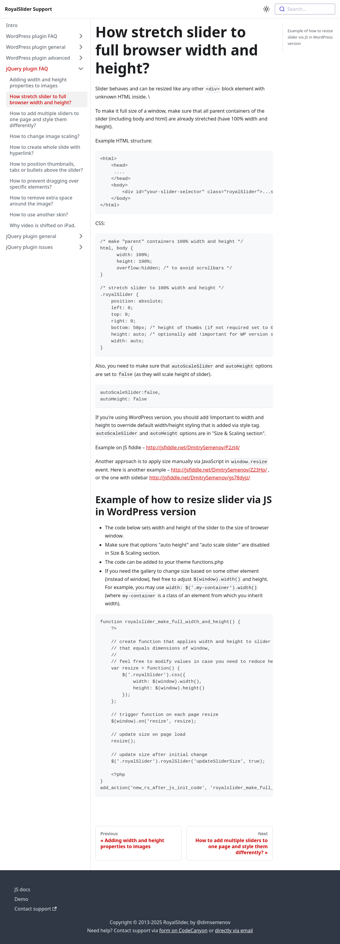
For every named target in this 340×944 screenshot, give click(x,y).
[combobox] (305, 9)
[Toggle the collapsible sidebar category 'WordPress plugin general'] (80, 47)
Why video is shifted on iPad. (42, 225)
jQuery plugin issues (29, 247)
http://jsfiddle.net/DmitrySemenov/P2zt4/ (193, 447)
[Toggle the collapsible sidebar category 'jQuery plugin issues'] (80, 247)
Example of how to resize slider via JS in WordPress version (310, 37)
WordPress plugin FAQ (31, 36)
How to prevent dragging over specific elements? (44, 183)
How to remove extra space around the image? (41, 200)
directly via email (234, 930)
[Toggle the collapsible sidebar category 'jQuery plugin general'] (80, 236)
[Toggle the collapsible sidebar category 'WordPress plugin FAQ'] (80, 36)
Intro (11, 25)
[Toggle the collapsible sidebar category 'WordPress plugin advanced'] (80, 58)
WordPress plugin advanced (38, 58)
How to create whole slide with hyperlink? (45, 150)
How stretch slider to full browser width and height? (40, 99)
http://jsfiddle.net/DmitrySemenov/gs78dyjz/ (199, 477)
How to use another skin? (39, 214)
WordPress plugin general (35, 47)
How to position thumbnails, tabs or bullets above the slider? (46, 167)
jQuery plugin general (31, 236)
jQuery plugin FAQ (27, 68)
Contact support (35, 908)
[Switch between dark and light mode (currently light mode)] (266, 9)
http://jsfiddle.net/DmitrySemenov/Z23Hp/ (219, 469)
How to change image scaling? (44, 136)
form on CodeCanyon (183, 930)
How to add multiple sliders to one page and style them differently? (44, 119)
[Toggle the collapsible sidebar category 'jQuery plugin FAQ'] (80, 69)
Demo (21, 899)
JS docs (22, 889)
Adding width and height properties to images (38, 82)
